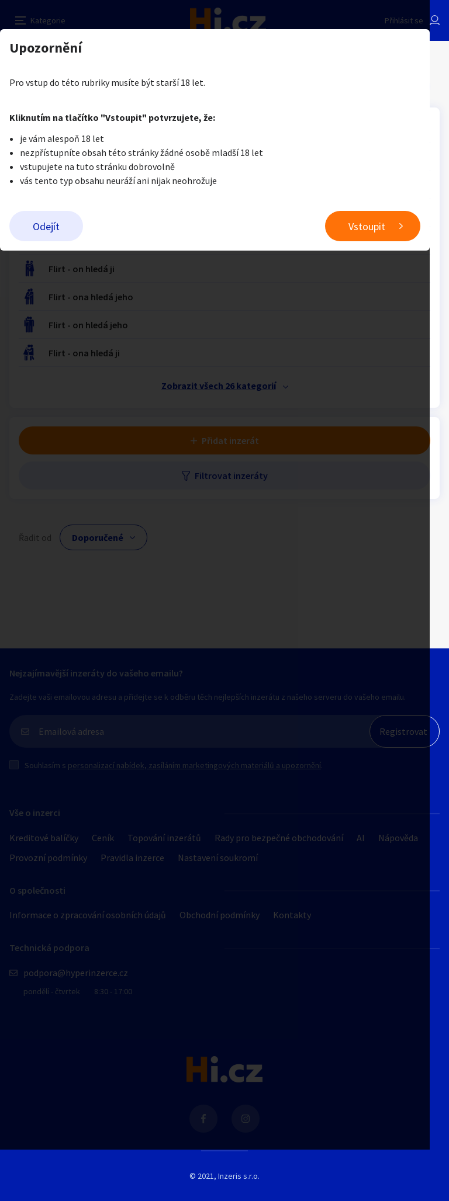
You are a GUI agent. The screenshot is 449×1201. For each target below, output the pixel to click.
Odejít (46, 226)
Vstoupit (386, 226)
